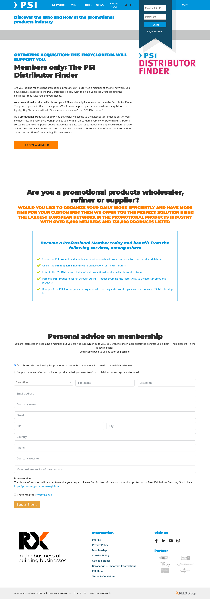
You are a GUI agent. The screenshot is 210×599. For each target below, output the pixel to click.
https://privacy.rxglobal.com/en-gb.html (36, 486)
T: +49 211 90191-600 (84, 593)
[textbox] (24, 382)
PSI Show (97, 571)
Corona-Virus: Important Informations (114, 565)
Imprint (96, 539)
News (100, 4)
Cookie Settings (101, 560)
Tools (87, 4)
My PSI (185, 5)
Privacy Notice (43, 494)
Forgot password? (155, 31)
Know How (114, 5)
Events (74, 4)
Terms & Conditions (103, 576)
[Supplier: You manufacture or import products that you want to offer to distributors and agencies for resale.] (15, 372)
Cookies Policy (100, 555)
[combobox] (43, 382)
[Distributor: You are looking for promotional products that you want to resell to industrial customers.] (15, 365)
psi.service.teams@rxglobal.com (58, 593)
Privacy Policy (100, 544)
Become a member (36, 144)
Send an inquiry (27, 504)
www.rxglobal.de (103, 593)
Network (59, 4)
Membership (99, 550)
